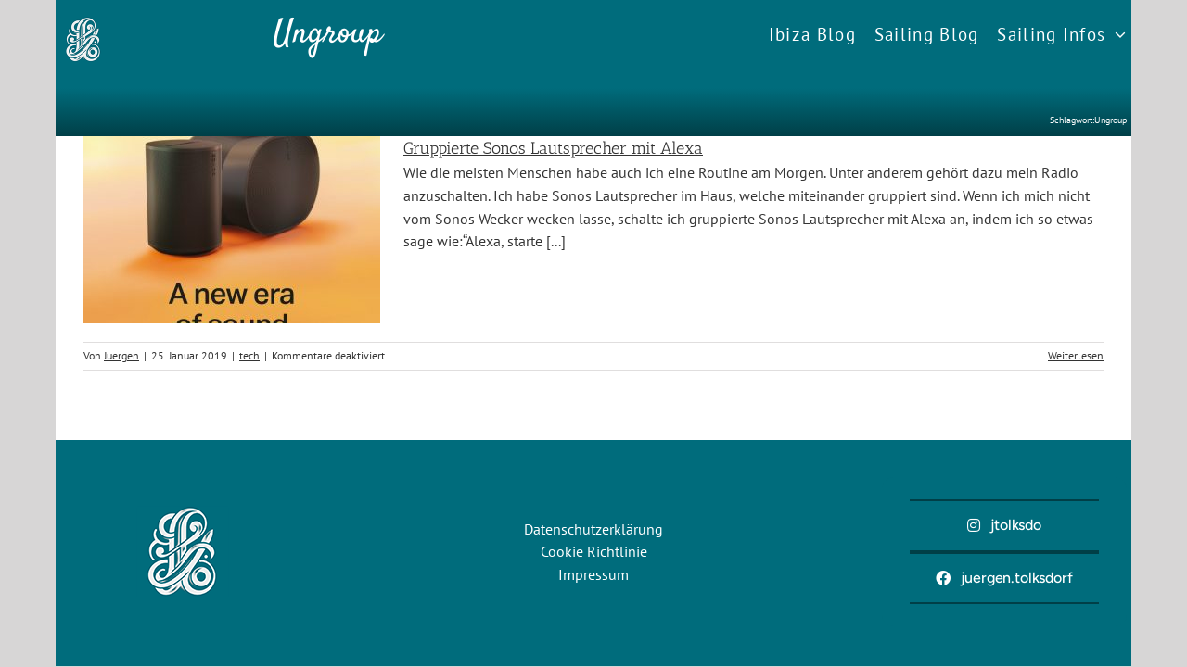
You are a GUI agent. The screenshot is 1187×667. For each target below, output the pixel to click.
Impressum (593, 574)
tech (249, 355)
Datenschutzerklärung (593, 529)
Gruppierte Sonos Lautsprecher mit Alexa (553, 148)
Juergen (121, 355)
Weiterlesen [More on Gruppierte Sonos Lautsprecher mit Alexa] (1076, 355)
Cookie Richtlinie (594, 551)
